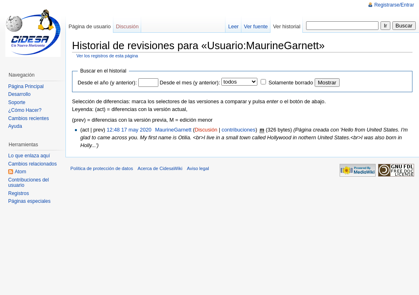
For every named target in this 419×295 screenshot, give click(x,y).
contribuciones (239, 130)
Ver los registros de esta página (107, 55)
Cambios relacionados (32, 164)
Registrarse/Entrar (394, 5)
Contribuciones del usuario (28, 182)
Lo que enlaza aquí (29, 156)
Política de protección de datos (101, 168)
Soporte (16, 102)
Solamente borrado (290, 82)
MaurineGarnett (173, 130)
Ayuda (15, 126)
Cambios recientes (28, 118)
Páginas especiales (29, 201)
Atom (20, 172)
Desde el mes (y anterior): (190, 82)
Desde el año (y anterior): (107, 82)
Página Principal (26, 86)
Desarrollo (19, 94)
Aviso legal (198, 168)
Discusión (206, 130)
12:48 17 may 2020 (129, 130)
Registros (18, 193)
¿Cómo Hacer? (24, 110)
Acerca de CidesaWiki (159, 168)
